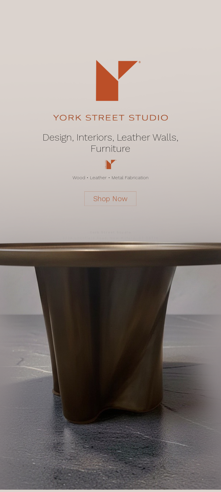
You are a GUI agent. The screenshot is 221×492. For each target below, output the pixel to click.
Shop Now (111, 198)
